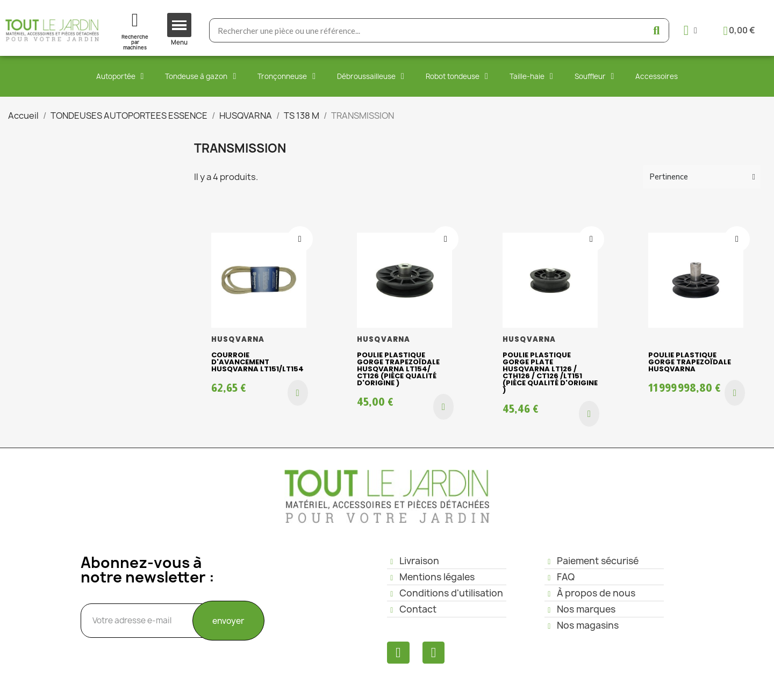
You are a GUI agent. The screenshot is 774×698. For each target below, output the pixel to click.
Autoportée (120, 76)
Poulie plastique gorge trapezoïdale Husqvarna (689, 362)
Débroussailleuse (370, 76)
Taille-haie (531, 76)
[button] (298, 393)
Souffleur (594, 76)
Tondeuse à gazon (200, 76)
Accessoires (656, 76)
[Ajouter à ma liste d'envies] (300, 239)
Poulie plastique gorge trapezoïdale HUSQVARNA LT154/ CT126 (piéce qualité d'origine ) (398, 369)
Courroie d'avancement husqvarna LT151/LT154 (257, 362)
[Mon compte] (690, 30)
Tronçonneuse (286, 76)
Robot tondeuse (457, 76)
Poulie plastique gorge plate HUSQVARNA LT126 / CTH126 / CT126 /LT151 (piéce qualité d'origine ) (550, 372)
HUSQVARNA (238, 339)
